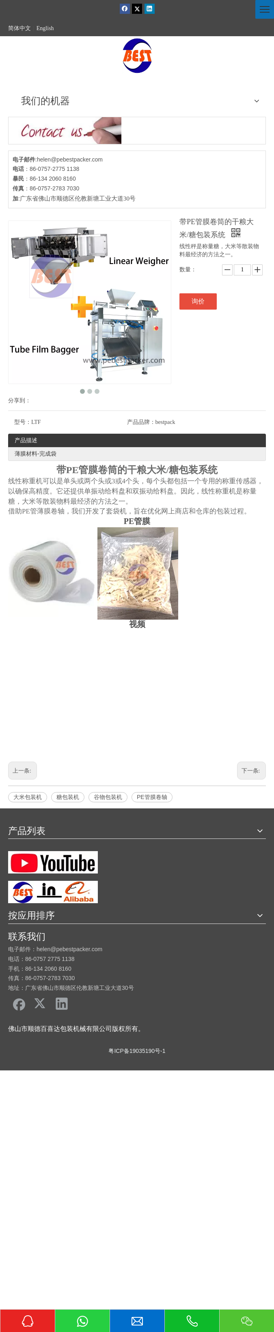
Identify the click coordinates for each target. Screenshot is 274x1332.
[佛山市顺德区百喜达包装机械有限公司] (137, 55)
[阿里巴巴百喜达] (53, 892)
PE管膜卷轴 (152, 797)
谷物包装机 (108, 797)
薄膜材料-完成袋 (35, 453)
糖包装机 (67, 797)
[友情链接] (53, 862)
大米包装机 (27, 797)
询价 (198, 301)
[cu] (65, 130)
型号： (22, 422)
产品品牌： (141, 422)
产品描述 (26, 440)
